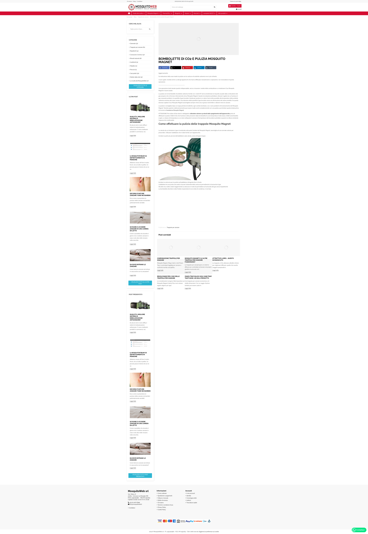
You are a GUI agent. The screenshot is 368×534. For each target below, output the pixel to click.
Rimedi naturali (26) (135, 58)
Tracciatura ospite (191, 502)
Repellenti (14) (134, 51)
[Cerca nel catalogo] (214, 7)
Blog (134, 1)
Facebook (163, 67)
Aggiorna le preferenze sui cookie (209, 531)
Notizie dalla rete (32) (136, 77)
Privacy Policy (162, 507)
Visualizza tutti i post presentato (140, 475)
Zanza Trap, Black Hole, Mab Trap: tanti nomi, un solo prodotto (198, 277)
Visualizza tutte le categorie (140, 86)
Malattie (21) (133, 66)
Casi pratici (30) (134, 73)
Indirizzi (188, 500)
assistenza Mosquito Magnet (175, 110)
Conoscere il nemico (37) (137, 54)
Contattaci (139, 1)
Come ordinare (162, 493)
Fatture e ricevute (163, 498)
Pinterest (186, 67)
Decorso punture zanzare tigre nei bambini (140, 194)
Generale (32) (134, 43)
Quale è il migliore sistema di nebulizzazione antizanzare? (137, 119)
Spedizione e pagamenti (165, 495)
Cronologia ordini (191, 498)
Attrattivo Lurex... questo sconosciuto (223, 259)
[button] (223, 13)
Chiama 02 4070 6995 (235, 1)
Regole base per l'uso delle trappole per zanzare (168, 277)
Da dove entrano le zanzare (138, 265)
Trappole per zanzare (173, 227)
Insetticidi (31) (134, 62)
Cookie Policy (162, 509)
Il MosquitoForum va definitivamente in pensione (138, 158)
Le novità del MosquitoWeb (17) (139, 81)
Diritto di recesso (163, 500)
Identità (188, 495)
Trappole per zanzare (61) (137, 47)
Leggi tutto (133, 135)
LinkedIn (198, 67)
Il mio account (190, 493)
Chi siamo (129, 1)
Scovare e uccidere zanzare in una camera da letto (139, 229)
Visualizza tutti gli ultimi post (140, 283)
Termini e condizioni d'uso (165, 505)
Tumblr (209, 67)
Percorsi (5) (133, 69)
